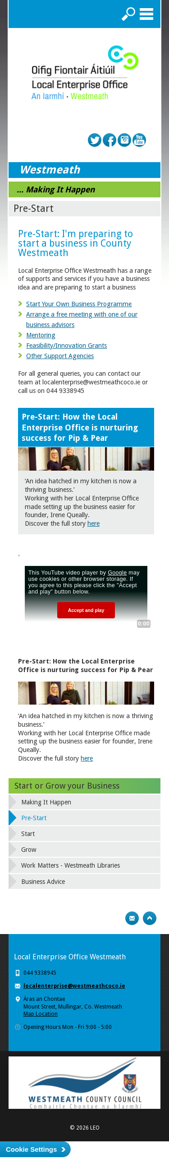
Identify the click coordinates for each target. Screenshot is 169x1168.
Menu (146, 14)
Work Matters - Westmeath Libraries (70, 865)
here (93, 523)
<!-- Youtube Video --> (86, 593)
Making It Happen (46, 802)
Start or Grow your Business (66, 785)
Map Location (40, 1014)
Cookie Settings (31, 1149)
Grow (28, 849)
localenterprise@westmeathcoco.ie (74, 986)
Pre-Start (33, 818)
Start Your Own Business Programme (79, 304)
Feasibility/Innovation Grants (66, 345)
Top (149, 918)
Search (128, 14)
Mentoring (40, 335)
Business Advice (43, 881)
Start (28, 833)
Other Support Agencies (60, 356)
